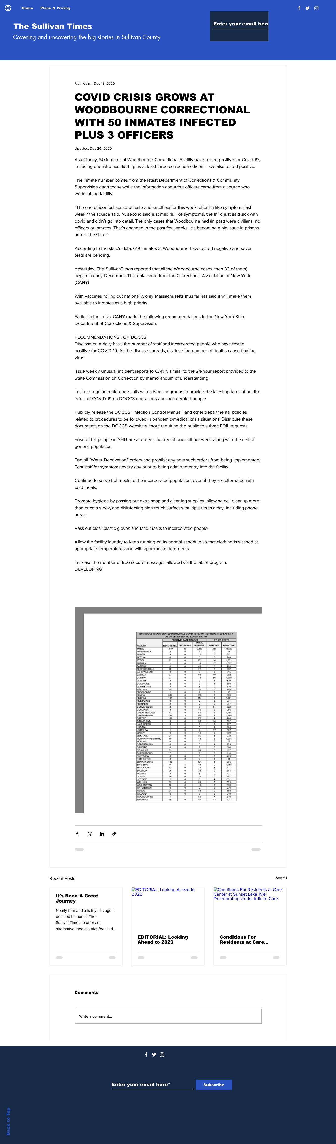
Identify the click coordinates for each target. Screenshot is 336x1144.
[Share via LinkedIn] (101, 833)
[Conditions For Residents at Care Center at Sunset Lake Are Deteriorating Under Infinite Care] (250, 907)
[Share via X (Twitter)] (89, 833)
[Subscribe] (214, 1085)
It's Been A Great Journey (77, 898)
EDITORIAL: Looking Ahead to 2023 (163, 940)
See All (281, 878)
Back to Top (8, 1121)
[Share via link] (114, 833)
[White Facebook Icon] (146, 1055)
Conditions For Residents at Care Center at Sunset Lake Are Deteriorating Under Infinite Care (249, 940)
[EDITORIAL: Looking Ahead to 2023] (168, 907)
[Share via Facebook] (77, 833)
